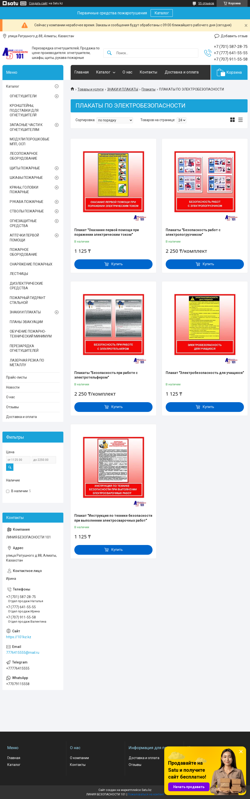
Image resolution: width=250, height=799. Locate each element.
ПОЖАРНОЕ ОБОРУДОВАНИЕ (23, 252)
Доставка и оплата (182, 72)
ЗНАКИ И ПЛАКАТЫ (122, 89)
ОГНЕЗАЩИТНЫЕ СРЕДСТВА (23, 223)
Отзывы (12, 407)
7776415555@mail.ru (22, 652)
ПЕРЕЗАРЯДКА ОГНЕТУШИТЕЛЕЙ (24, 348)
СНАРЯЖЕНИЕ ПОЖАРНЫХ (31, 264)
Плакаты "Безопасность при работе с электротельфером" (106, 375)
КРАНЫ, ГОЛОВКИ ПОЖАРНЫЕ (24, 189)
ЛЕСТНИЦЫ (19, 274)
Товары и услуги (90, 89)
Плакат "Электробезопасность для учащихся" (205, 373)
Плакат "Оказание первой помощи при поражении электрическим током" (106, 232)
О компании (79, 758)
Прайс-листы (16, 377)
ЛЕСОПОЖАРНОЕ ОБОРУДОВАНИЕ (24, 156)
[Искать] (109, 53)
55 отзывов (206, 3)
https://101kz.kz (18, 637)
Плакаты (148, 89)
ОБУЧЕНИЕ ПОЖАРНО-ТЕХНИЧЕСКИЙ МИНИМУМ (31, 333)
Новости (12, 387)
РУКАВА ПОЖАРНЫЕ (26, 202)
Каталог (161, 13)
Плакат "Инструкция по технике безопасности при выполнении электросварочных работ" (113, 518)
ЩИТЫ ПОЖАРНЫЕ (25, 168)
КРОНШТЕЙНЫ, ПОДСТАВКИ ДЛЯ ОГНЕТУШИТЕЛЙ (24, 110)
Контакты (148, 72)
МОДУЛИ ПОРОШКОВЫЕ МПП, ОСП (29, 141)
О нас (127, 72)
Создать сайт (38, 3)
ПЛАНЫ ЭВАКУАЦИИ (26, 322)
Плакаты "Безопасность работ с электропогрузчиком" (193, 232)
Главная (81, 72)
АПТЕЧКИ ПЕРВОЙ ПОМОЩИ (24, 237)
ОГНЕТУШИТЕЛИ (23, 96)
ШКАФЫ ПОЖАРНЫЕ (26, 178)
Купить (117, 264)
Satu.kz (147, 790)
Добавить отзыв (234, 36)
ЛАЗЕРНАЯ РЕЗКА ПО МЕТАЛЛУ (27, 362)
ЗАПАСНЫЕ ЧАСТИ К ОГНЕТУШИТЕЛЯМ (26, 127)
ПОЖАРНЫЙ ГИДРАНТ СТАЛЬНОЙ (28, 300)
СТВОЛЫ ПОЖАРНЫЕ (27, 211)
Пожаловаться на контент (146, 794)
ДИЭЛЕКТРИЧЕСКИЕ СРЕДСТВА (26, 285)
